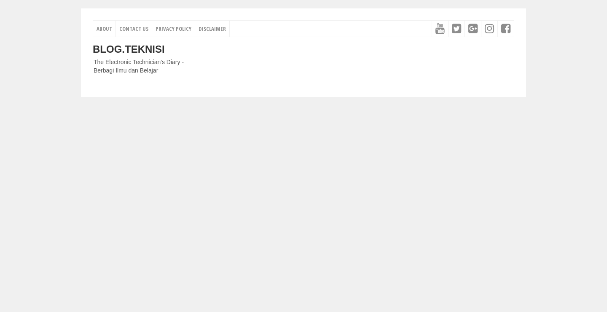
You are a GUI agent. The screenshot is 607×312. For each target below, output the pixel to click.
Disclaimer (212, 28)
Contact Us (133, 28)
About (104, 28)
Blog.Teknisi (129, 49)
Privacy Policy (173, 28)
